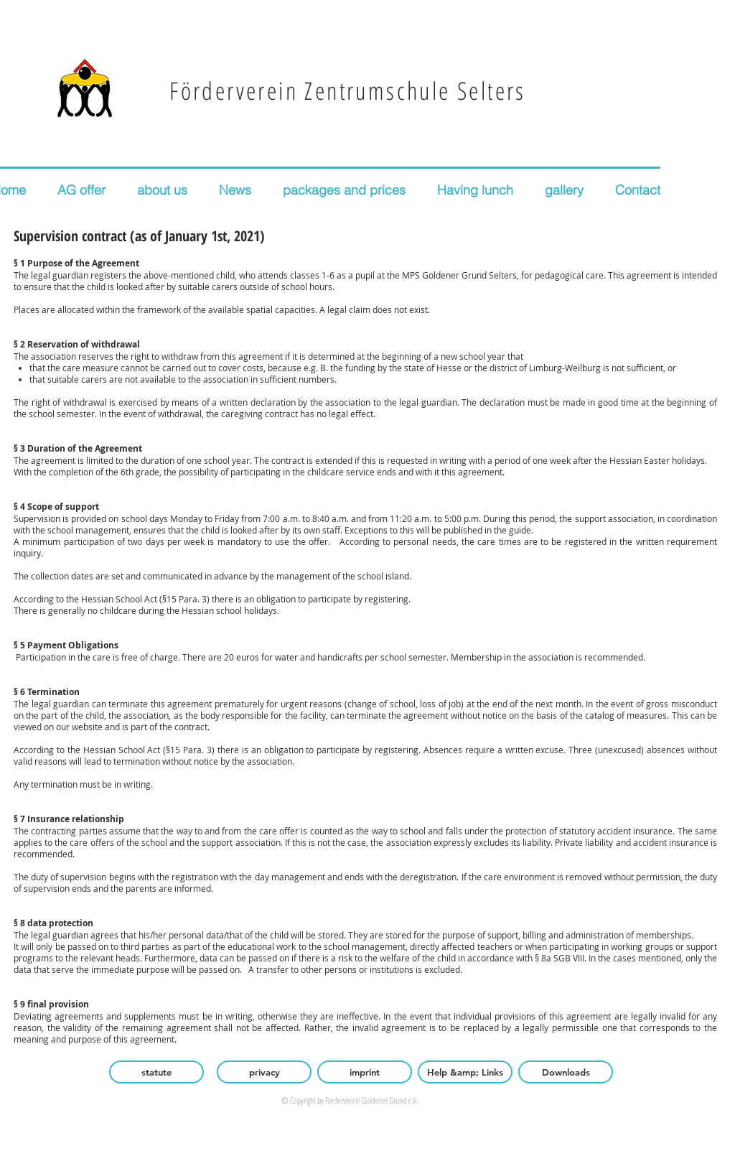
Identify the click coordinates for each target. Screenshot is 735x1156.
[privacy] (264, 1072)
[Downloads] (565, 1072)
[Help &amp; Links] (465, 1072)
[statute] (156, 1072)
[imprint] (364, 1072)
